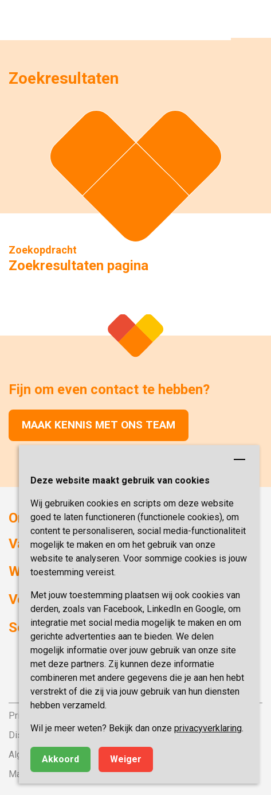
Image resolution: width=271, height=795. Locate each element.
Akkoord (60, 759)
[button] (251, 20)
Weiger (126, 759)
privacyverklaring (208, 728)
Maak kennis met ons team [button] (98, 424)
